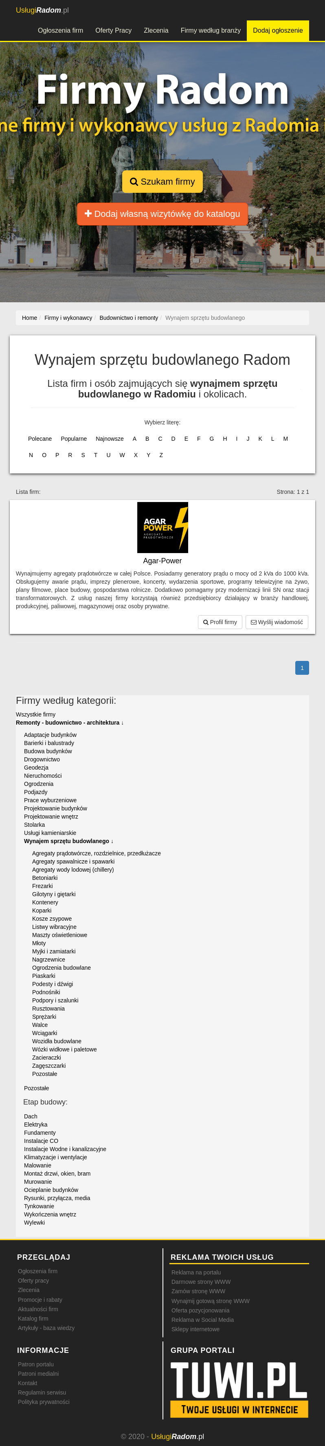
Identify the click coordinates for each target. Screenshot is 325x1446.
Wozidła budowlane (56, 1041)
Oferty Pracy (113, 30)
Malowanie (37, 1165)
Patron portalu (36, 1364)
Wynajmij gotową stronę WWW (210, 1301)
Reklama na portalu (196, 1272)
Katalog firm (33, 1318)
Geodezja (36, 767)
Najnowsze (109, 438)
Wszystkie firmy (35, 714)
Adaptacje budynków (50, 735)
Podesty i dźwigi (52, 984)
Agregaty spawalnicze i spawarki (73, 861)
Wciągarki (44, 1033)
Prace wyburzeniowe (50, 800)
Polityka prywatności (44, 1402)
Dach (30, 1116)
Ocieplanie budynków (51, 1190)
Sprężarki (44, 1016)
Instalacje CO (41, 1141)
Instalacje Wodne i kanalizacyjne (65, 1149)
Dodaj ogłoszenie (278, 30)
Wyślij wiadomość (277, 622)
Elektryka (36, 1124)
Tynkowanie (39, 1206)
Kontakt (27, 1383)
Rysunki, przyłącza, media (57, 1198)
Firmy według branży (211, 30)
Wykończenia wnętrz (50, 1214)
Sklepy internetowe (195, 1329)
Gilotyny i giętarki (54, 894)
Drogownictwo (42, 759)
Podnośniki (46, 992)
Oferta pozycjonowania (200, 1310)
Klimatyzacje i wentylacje (55, 1157)
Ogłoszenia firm (60, 30)
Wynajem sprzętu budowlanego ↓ (69, 841)
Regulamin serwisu (42, 1392)
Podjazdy (36, 792)
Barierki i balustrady (49, 743)
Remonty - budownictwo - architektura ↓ (70, 722)
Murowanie (38, 1181)
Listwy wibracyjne (54, 927)
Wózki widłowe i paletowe (64, 1049)
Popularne (74, 438)
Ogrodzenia (38, 784)
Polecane (40, 438)
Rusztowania (48, 1008)
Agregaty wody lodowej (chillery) (73, 869)
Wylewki (34, 1222)
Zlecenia (156, 30)
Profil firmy (220, 622)
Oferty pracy (33, 1280)
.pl (42, 10)
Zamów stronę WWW (198, 1291)
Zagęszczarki (49, 1065)
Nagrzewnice (48, 959)
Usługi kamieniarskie (50, 833)
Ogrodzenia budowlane (61, 967)
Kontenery (45, 902)
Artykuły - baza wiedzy (46, 1328)
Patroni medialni (38, 1373)
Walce (40, 1025)
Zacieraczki (46, 1057)
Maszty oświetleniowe (59, 935)
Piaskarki (43, 976)
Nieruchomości (43, 775)
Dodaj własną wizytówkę (162, 214)
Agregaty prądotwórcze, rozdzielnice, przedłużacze (96, 853)
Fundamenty (40, 1132)
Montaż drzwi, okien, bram (57, 1173)
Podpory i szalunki (55, 1000)
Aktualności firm (38, 1309)
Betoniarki (44, 878)
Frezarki (42, 886)
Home (29, 318)
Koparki (41, 910)
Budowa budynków (48, 751)
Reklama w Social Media (202, 1320)
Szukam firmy (162, 181)
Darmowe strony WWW (201, 1282)
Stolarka (34, 824)
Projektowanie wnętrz (51, 816)
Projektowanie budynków (55, 808)
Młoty (39, 943)
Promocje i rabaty (40, 1299)
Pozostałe (44, 1074)
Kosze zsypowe (52, 918)
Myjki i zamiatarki (54, 951)
